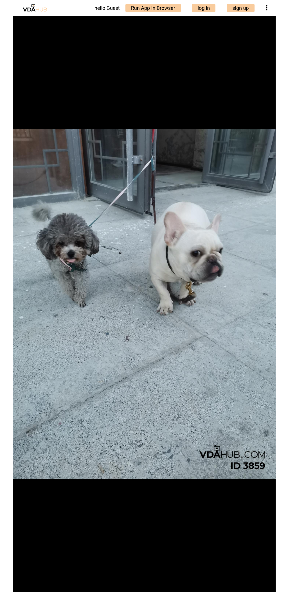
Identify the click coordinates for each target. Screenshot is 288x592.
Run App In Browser (153, 8)
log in (204, 8)
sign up (240, 8)
